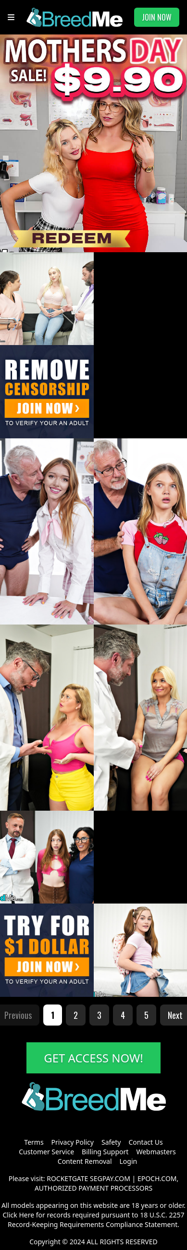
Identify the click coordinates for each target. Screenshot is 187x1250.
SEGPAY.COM (110, 1178)
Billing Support (105, 1151)
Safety (111, 1142)
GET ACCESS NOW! (93, 1058)
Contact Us (145, 1142)
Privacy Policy (72, 1142)
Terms (33, 1142)
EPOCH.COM (157, 1178)
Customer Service (46, 1151)
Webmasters (155, 1151)
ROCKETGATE (67, 1178)
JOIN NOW (157, 17)
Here (26, 1214)
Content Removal (85, 1161)
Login (128, 1161)
